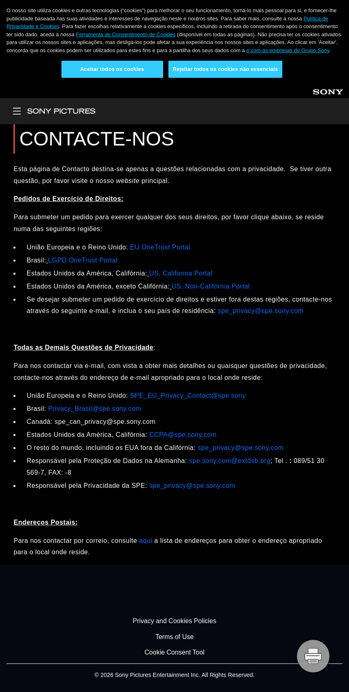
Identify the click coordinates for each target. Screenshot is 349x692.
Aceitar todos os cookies (112, 69)
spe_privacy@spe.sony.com (260, 310)
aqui (145, 540)
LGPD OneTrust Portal (82, 260)
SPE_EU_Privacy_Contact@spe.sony (188, 395)
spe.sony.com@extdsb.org (229, 460)
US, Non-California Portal (211, 286)
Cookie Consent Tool (174, 652)
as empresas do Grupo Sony (295, 50)
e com (254, 50)
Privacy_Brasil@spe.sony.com (94, 408)
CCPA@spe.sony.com (183, 434)
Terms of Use (174, 636)
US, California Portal (180, 273)
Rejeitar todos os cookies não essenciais (225, 69)
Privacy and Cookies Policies (174, 620)
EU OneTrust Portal (160, 247)
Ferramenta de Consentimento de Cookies (126, 34)
